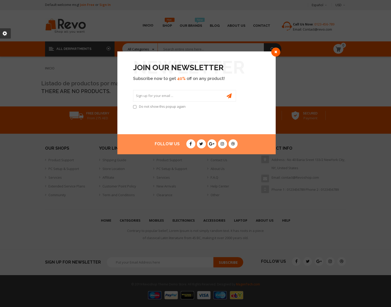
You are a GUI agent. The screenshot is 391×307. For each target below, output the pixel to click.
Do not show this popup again (162, 106)
